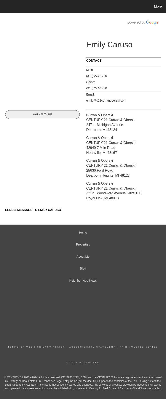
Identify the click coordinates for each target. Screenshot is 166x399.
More (158, 6)
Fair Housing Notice (139, 347)
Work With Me (42, 114)
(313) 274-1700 (96, 76)
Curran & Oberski (99, 115)
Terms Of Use (20, 347)
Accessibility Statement (92, 347)
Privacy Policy (51, 347)
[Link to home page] (4, 6)
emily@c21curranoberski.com (106, 100)
